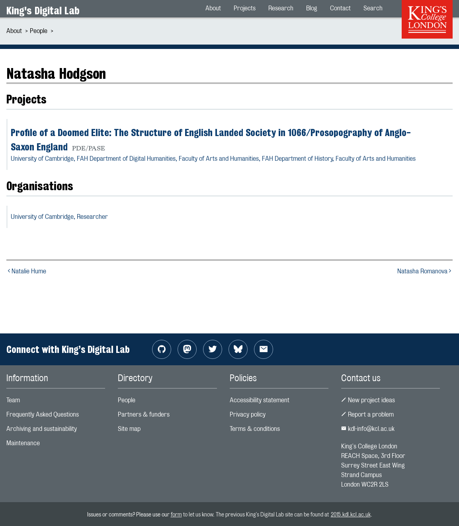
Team (13, 400)
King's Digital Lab (43, 10)
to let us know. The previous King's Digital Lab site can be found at (256, 514)
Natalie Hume (26, 271)
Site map (129, 428)
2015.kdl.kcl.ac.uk (351, 514)
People (38, 31)
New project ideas (368, 400)
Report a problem (367, 414)
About (14, 31)
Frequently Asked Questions (42, 414)
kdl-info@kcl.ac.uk (368, 428)
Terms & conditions (255, 428)
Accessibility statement (259, 400)
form (176, 514)
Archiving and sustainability (41, 428)
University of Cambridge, (59, 216)
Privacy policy (248, 414)
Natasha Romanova (425, 271)
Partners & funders (144, 414)
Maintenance (23, 443)
